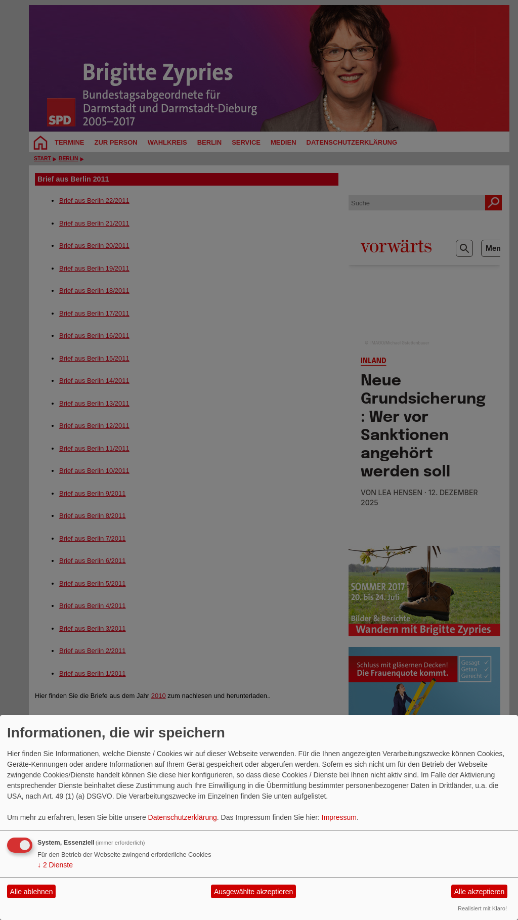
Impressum (339, 817)
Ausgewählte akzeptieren (253, 892)
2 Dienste (55, 865)
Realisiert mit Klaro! (482, 908)
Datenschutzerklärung (182, 817)
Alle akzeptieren (479, 892)
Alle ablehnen (31, 892)
